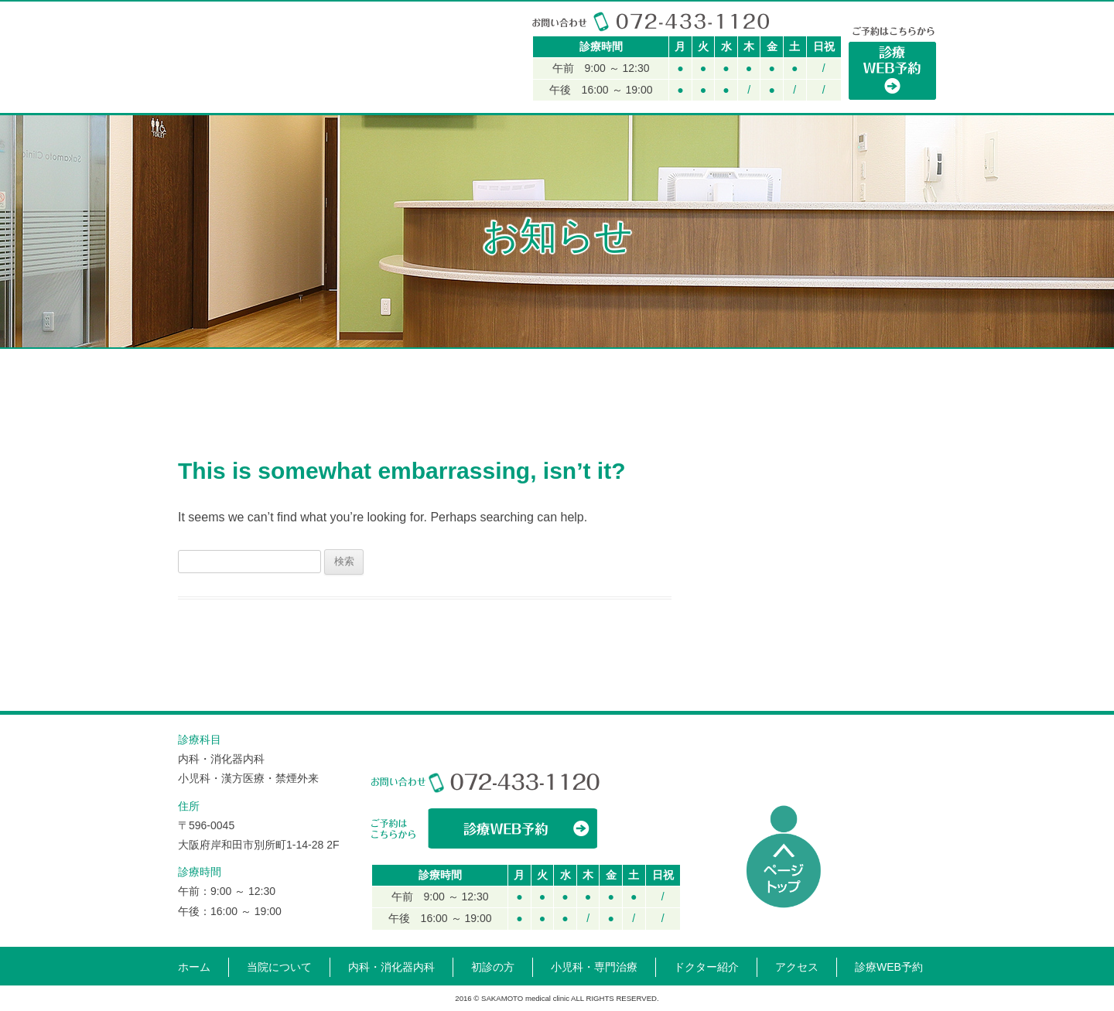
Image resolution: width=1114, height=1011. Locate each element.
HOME (201, 349)
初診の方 (649, 349)
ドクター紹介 (763, 349)
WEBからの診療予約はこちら (485, 828)
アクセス (878, 349)
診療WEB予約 (889, 967)
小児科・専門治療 (534, 349)
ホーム (194, 967)
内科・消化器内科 (408, 349)
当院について (282, 349)
